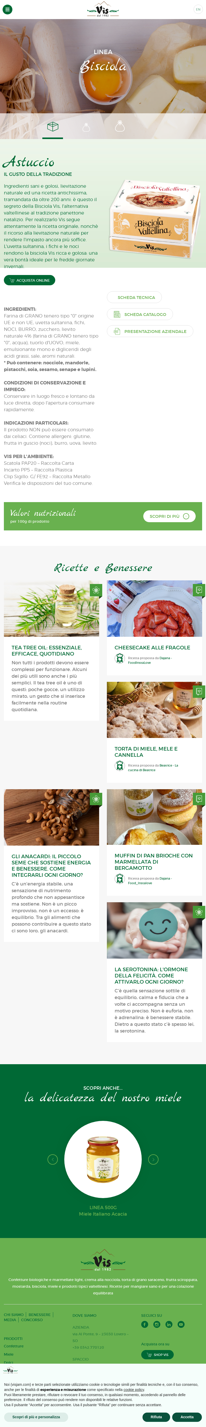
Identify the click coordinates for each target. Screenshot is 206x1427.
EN (198, 9)
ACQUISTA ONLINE (29, 280)
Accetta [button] (187, 1417)
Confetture (13, 1346)
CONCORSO (32, 1320)
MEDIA (10, 1320)
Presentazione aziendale (150, 331)
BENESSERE (40, 1314)
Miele (8, 1354)
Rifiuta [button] (156, 1417)
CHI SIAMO (13, 1314)
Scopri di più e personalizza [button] (36, 1417)
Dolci (8, 1362)
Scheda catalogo (140, 314)
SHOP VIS (157, 1354)
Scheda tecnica (136, 297)
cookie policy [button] (134, 1390)
